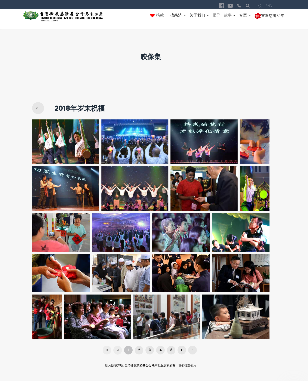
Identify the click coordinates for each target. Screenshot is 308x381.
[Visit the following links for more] (221, 6)
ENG (268, 6)
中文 (259, 6)
